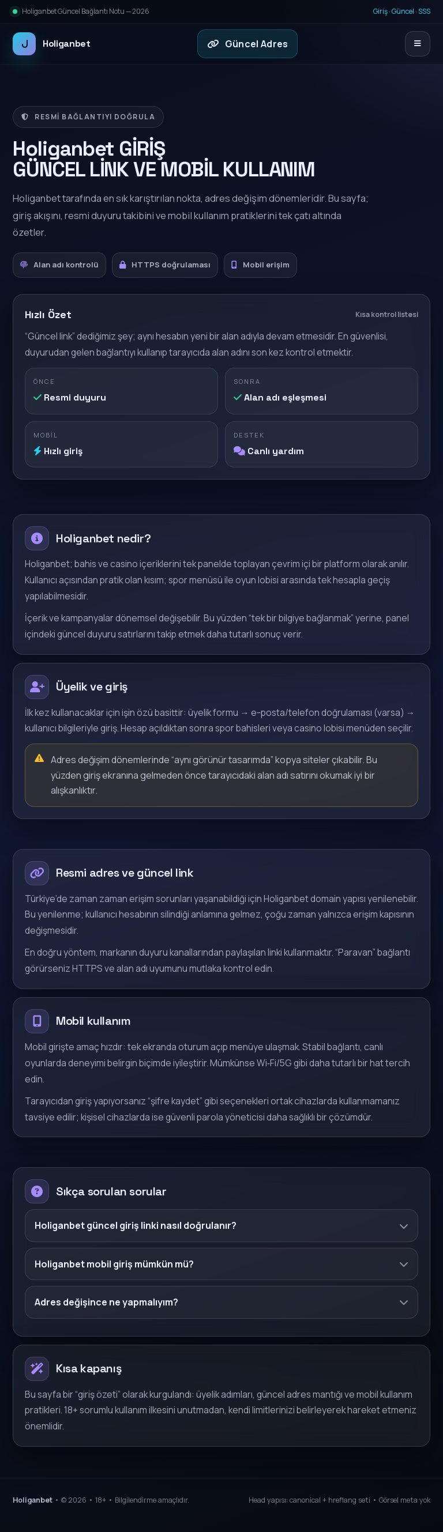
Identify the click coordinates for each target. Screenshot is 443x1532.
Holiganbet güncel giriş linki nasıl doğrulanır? (221, 1225)
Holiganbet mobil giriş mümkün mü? (221, 1264)
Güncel (403, 11)
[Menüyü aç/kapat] (417, 43)
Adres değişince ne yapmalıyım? (221, 1302)
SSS (424, 11)
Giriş (380, 11)
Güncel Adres (247, 43)
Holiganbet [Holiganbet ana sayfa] (52, 43)
